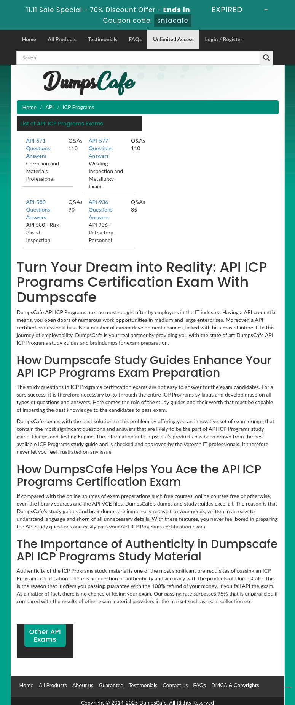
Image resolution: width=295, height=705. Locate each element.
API (49, 107)
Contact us (175, 685)
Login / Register (223, 39)
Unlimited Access (173, 39)
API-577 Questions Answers (101, 148)
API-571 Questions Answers (38, 148)
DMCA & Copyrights (235, 685)
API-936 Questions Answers (101, 209)
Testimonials (102, 39)
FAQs (135, 39)
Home (29, 39)
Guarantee (111, 685)
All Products (62, 39)
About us (83, 685)
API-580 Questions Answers (38, 209)
